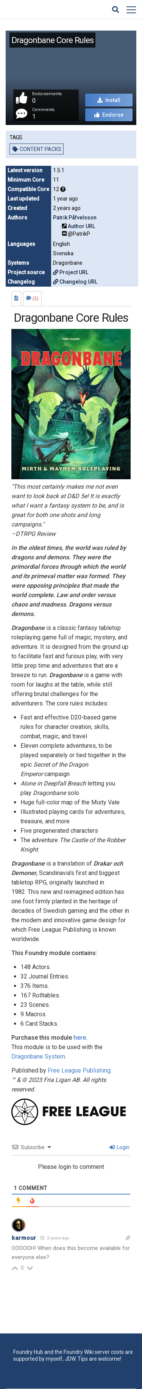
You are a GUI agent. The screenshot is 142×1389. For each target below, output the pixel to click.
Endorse (108, 115)
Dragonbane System (38, 1056)
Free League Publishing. (80, 1070)
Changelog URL (75, 282)
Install (108, 100)
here (79, 1037)
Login (119, 1147)
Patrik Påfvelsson (75, 218)
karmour (24, 1238)
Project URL (70, 272)
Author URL (81, 226)
